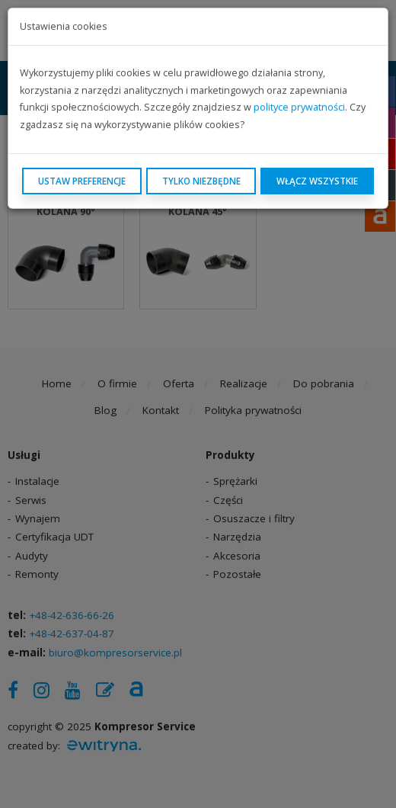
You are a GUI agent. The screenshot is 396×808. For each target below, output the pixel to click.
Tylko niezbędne (201, 181)
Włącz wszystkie (317, 181)
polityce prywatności (299, 107)
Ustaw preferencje (82, 181)
